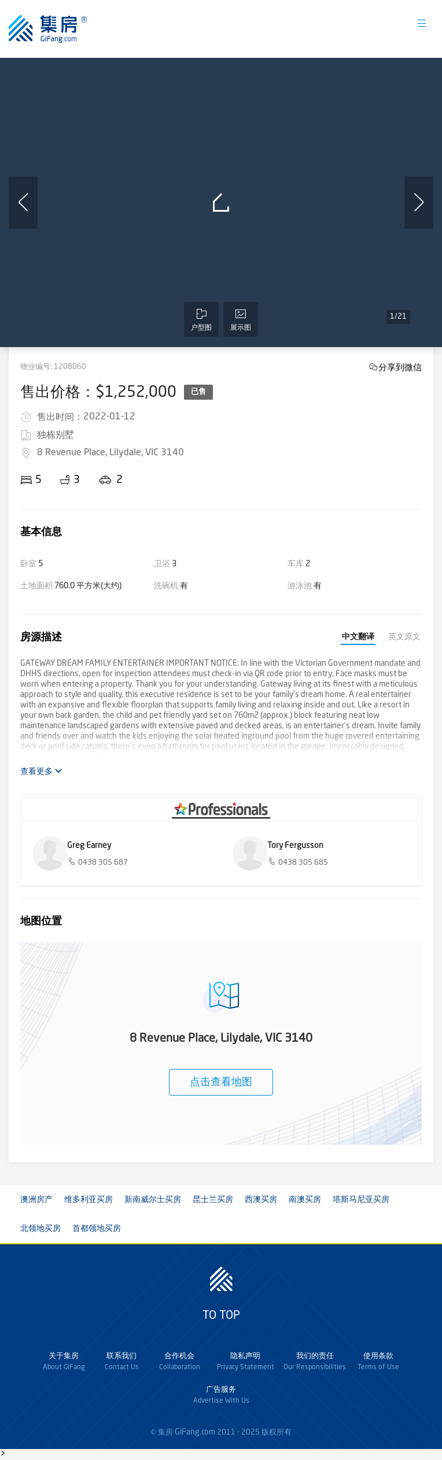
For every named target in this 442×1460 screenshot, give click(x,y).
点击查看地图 (221, 1082)
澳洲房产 (36, 1200)
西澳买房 (261, 1200)
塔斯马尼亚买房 (361, 1200)
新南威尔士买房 (152, 1200)
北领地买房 (40, 1229)
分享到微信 (400, 367)
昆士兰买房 (213, 1200)
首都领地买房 (96, 1229)
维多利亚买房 (88, 1200)
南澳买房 (305, 1200)
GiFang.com (195, 1432)
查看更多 (41, 771)
